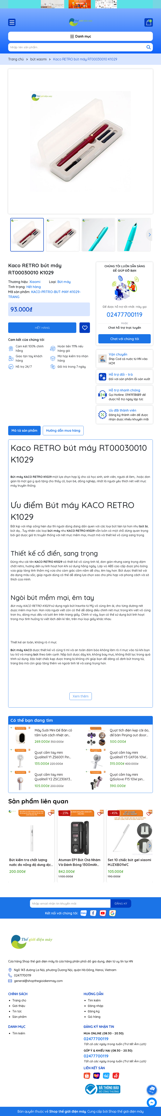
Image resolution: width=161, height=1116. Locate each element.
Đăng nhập (95, 1006)
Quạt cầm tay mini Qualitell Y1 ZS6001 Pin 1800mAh (52, 755)
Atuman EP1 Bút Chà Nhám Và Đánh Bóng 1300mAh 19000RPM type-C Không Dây (79, 862)
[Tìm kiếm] (148, 47)
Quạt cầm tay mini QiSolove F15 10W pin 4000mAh (126, 777)
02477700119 (124, 314)
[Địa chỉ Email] (80, 903)
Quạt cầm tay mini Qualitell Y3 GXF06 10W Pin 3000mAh (128, 755)
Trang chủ (19, 1000)
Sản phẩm (19, 1017)
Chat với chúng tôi (124, 339)
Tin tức (17, 1011)
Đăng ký (94, 1011)
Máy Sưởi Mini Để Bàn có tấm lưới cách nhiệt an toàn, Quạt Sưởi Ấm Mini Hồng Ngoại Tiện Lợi (53, 732)
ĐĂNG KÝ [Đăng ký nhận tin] (121, 903)
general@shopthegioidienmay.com (38, 981)
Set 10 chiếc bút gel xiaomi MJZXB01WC (129, 862)
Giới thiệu (18, 1006)
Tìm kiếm (94, 1000)
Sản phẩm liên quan (38, 801)
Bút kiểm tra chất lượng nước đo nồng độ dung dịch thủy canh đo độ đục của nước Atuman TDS (31, 862)
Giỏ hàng (94, 1017)
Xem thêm (80, 696)
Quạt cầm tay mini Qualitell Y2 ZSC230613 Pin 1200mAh (52, 777)
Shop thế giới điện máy (126, 1111)
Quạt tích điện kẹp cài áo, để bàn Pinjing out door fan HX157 (129, 732)
